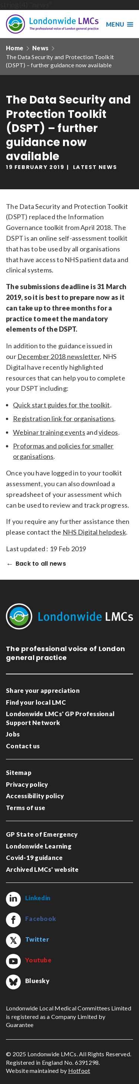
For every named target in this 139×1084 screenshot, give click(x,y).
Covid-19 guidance (34, 857)
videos (108, 432)
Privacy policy (27, 784)
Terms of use (25, 808)
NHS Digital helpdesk (94, 532)
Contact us (23, 746)
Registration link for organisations (63, 418)
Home (14, 47)
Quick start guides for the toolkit (61, 405)
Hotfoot (79, 1070)
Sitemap (19, 772)
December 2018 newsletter (58, 356)
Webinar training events (49, 432)
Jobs (13, 734)
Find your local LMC (36, 702)
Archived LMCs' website (42, 869)
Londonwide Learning (39, 846)
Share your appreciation (43, 690)
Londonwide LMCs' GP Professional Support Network (60, 718)
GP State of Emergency (41, 834)
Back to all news (41, 564)
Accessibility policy (35, 796)
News (40, 47)
